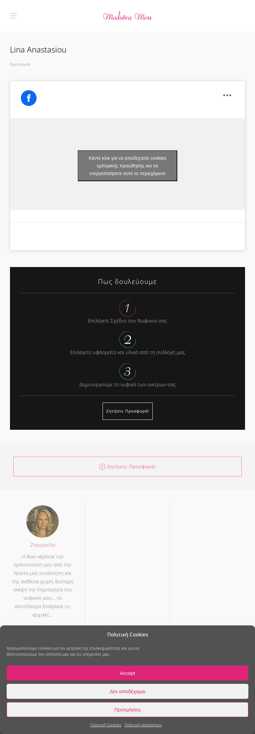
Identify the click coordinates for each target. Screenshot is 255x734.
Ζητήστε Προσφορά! (127, 411)
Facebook (20, 64)
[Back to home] (127, 16)
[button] (13, 16)
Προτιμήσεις (127, 709)
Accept (127, 673)
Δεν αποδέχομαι (127, 691)
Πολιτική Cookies (105, 725)
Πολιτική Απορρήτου (143, 725)
